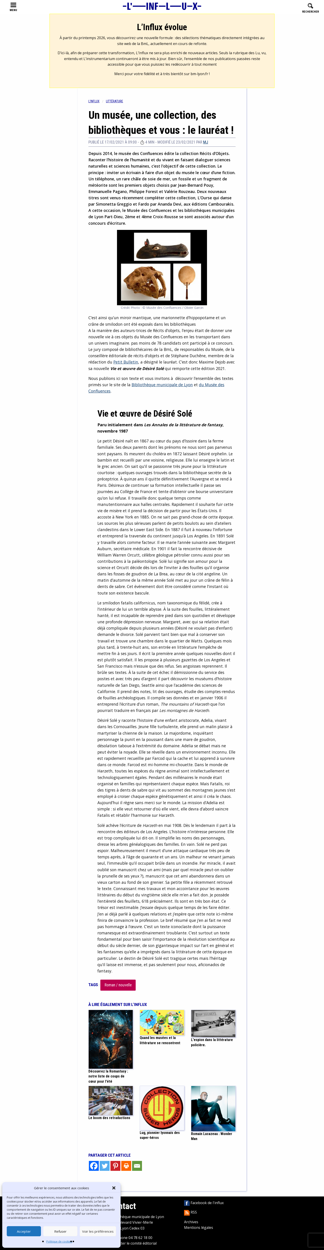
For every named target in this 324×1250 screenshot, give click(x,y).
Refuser (60, 1231)
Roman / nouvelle (118, 985)
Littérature (114, 101)
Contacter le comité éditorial (133, 1243)
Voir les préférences (98, 1231)
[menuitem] (97, 101)
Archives (191, 1221)
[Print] (126, 1166)
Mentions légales (198, 1227)
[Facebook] (94, 1166)
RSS (190, 1212)
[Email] (137, 1166)
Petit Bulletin (125, 362)
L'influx (93, 101)
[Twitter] (105, 1166)
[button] (114, 1188)
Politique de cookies (59, 1241)
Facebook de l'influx (204, 1202)
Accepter (24, 1231)
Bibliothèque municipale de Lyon (162, 384)
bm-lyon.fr (199, 73)
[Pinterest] (115, 1166)
